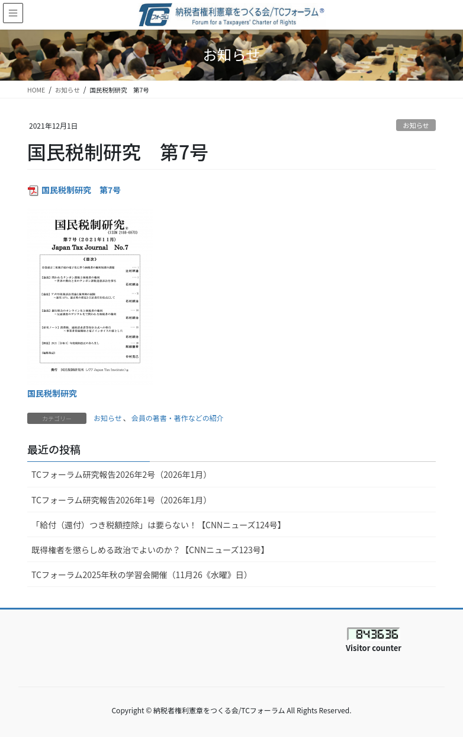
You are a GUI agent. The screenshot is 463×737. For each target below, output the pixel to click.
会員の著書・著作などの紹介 (177, 418)
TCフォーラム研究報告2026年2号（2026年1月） (121, 474)
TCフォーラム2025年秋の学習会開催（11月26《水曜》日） (141, 574)
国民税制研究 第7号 (81, 190)
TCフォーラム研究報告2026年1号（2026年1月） (121, 500)
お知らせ (416, 125)
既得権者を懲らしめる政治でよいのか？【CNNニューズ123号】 (150, 550)
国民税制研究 (52, 393)
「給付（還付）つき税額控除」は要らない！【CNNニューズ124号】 (158, 525)
